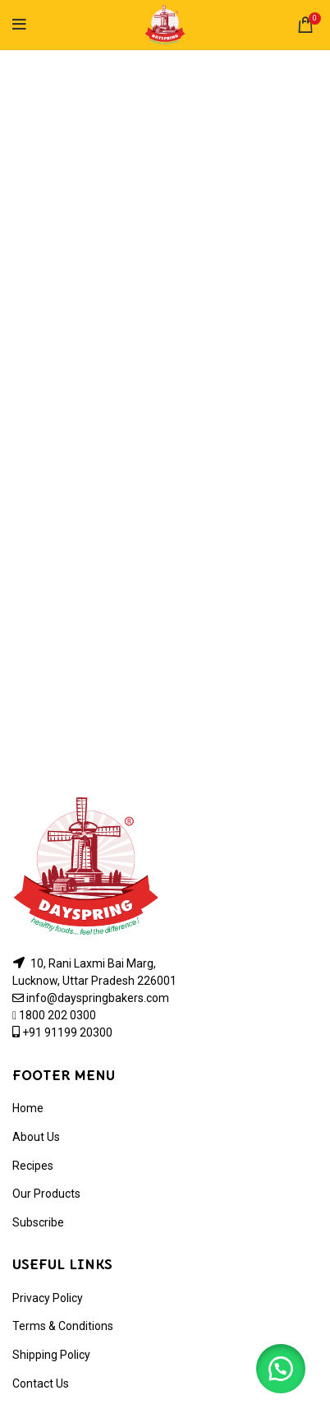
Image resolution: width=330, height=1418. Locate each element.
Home (28, 1108)
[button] (280, 1368)
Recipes (32, 1165)
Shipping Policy (51, 1354)
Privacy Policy (47, 1298)
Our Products (46, 1193)
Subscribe (38, 1222)
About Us (36, 1136)
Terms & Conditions (62, 1326)
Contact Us (40, 1383)
